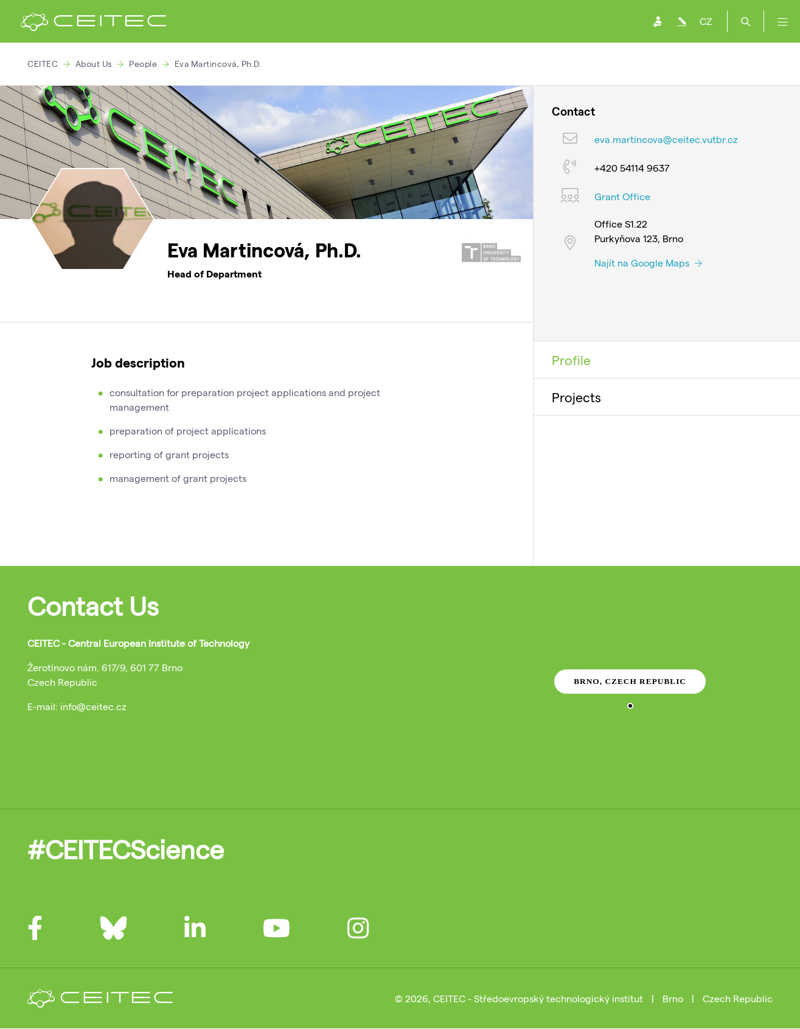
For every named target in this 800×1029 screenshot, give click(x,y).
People (143, 63)
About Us (93, 63)
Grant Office (622, 196)
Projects (576, 397)
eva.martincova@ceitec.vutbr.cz (666, 139)
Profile (571, 360)
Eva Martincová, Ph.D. (218, 63)
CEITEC (42, 63)
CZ (706, 21)
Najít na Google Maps (648, 262)
